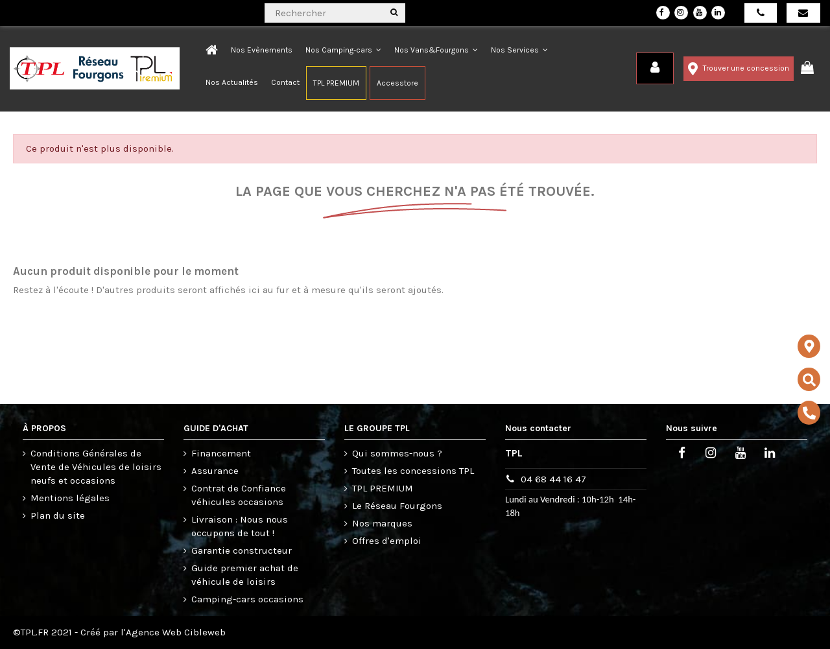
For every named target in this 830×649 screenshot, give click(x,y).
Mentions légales (70, 498)
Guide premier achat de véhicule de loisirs (244, 574)
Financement (221, 453)
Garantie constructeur (241, 550)
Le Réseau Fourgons (397, 506)
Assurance (215, 471)
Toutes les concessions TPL (413, 471)
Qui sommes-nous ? (397, 453)
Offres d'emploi (386, 541)
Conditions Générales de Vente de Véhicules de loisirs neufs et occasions (95, 466)
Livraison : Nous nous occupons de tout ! (239, 526)
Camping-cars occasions (247, 599)
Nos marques (382, 523)
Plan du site (57, 515)
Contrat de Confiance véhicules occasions (238, 495)
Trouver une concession (738, 68)
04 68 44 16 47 (553, 479)
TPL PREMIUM (382, 488)
